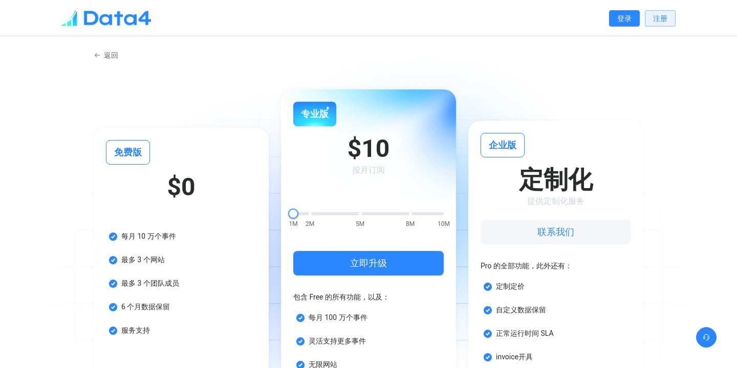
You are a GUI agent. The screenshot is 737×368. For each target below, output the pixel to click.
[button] (706, 337)
